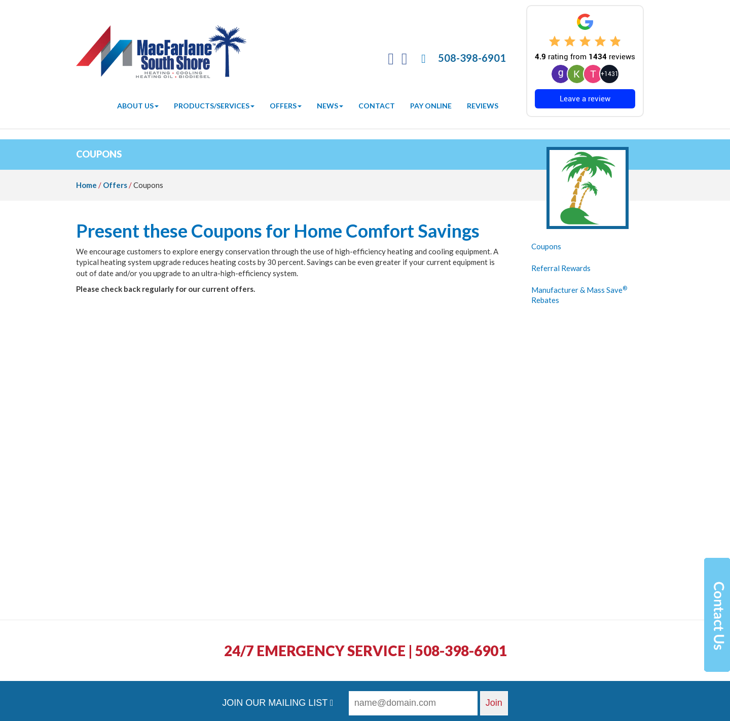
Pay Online (431, 105)
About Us (138, 105)
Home (86, 184)
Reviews (482, 105)
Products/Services (214, 105)
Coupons (546, 246)
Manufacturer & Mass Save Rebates (579, 295)
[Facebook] (391, 61)
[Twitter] (405, 61)
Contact (376, 105)
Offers (286, 105)
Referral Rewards (561, 268)
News (330, 105)
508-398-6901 (472, 58)
